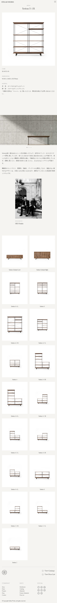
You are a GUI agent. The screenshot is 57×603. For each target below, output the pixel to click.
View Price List (48, 574)
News (3, 589)
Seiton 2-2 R (14, 526)
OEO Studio (19, 224)
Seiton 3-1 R (42, 452)
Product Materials (24, 593)
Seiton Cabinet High (42, 270)
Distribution (22, 587)
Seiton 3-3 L (14, 416)
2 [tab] (29, 148)
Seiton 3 (42, 489)
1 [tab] (27, 148)
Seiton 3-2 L (14, 452)
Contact (4, 595)
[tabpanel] (28, 130)
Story (3, 587)
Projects (4, 591)
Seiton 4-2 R (14, 343)
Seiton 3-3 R (42, 379)
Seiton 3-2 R (42, 416)
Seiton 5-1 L (14, 306)
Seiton (28, 5)
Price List (22, 595)
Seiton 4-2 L (42, 343)
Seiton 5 (42, 306)
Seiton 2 (14, 562)
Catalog (22, 589)
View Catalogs (48, 571)
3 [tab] (31, 148)
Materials (15, 91)
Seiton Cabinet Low (14, 270)
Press (3, 593)
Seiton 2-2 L (42, 526)
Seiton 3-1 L (14, 489)
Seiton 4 (14, 379)
